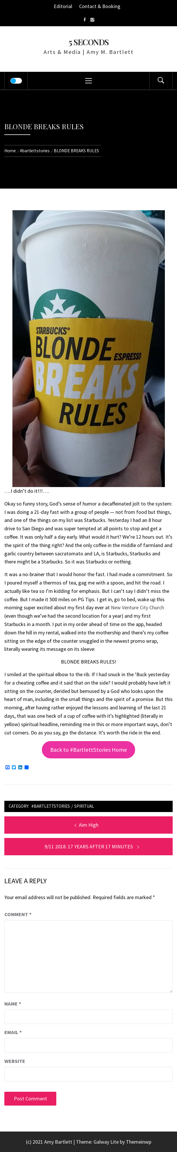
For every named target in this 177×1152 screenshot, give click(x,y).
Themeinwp (138, 1141)
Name (12, 1003)
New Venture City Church (137, 607)
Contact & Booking (99, 6)
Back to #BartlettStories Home (88, 749)
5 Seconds (88, 42)
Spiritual (84, 806)
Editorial (63, 6)
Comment (18, 914)
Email (13, 1032)
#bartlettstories (50, 806)
